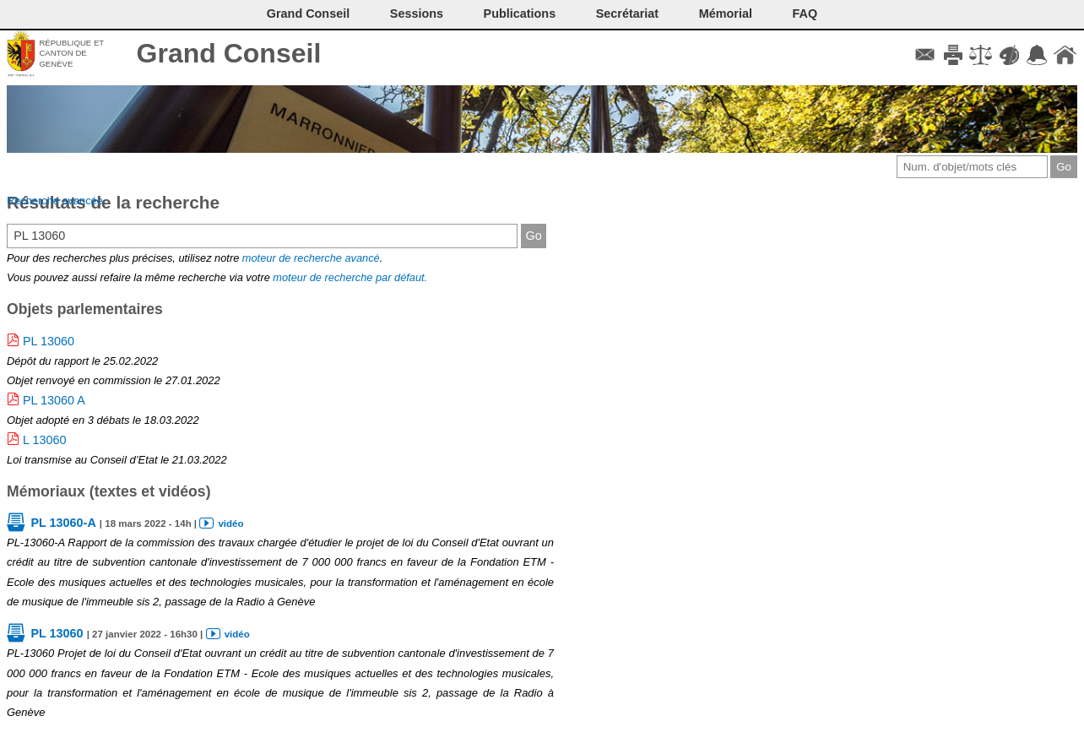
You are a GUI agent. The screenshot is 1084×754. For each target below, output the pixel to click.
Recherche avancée (55, 200)
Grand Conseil (229, 53)
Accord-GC (1037, 55)
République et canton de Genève (71, 53)
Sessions (416, 13)
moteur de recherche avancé (311, 258)
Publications (520, 13)
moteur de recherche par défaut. (350, 277)
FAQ (805, 13)
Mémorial (725, 13)
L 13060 (44, 440)
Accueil (1065, 55)
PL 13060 (48, 341)
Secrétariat (627, 13)
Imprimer (952, 55)
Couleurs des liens (1009, 55)
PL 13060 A (54, 400)
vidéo (230, 523)
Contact (925, 55)
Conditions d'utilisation (980, 55)
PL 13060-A (62, 522)
